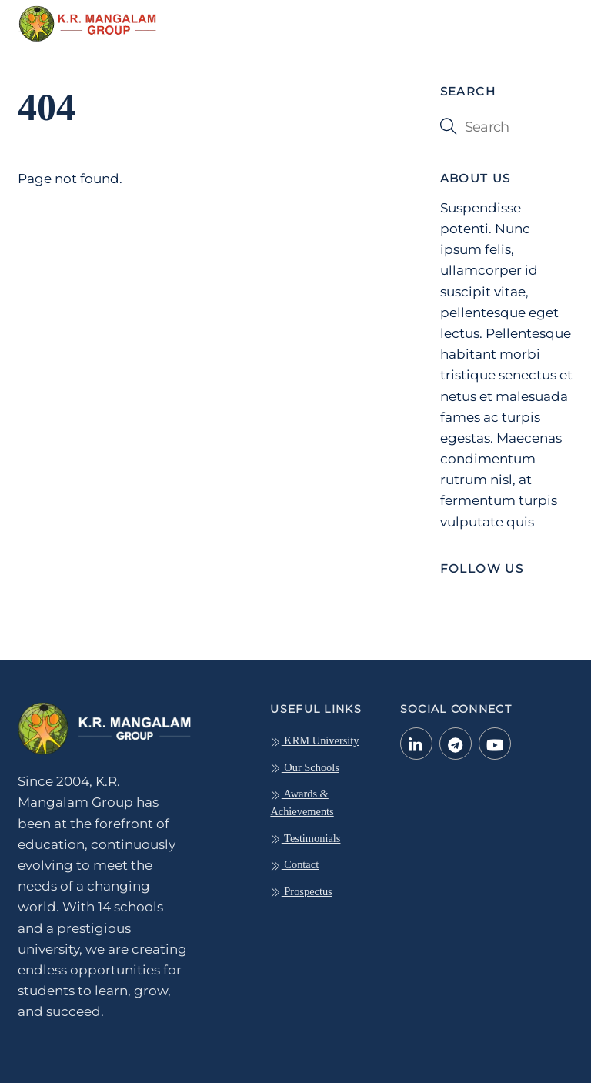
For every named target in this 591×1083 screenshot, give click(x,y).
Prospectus (301, 891)
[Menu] (551, 20)
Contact (294, 864)
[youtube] (495, 743)
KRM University (314, 740)
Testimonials (305, 838)
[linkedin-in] (416, 743)
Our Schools (304, 767)
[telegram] (455, 743)
